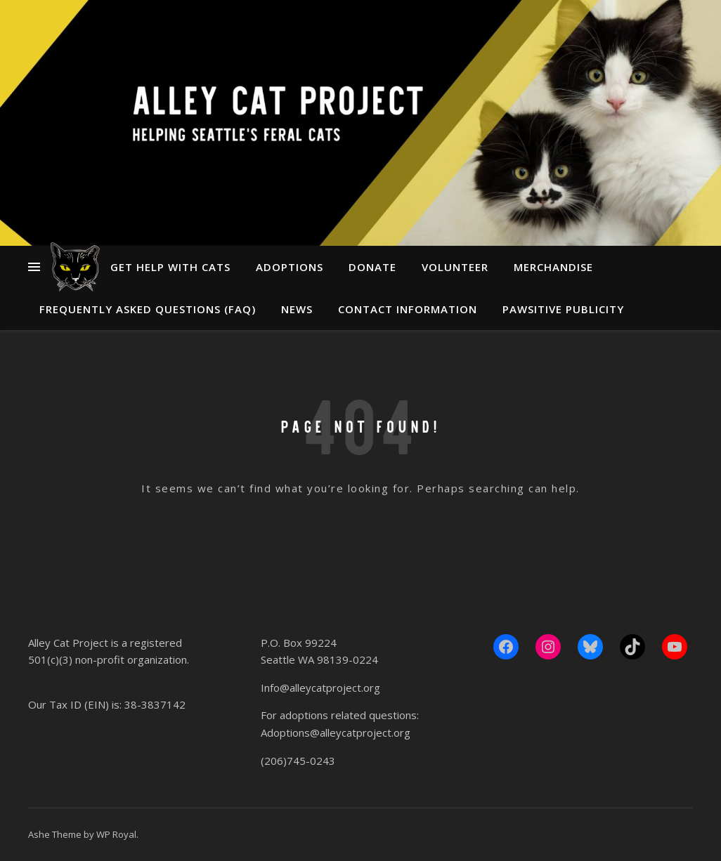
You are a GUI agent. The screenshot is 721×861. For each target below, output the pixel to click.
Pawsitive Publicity (563, 309)
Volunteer (455, 267)
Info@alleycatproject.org (320, 688)
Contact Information (407, 309)
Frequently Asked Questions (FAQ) (147, 309)
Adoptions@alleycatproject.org (335, 732)
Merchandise (553, 267)
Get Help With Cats (170, 267)
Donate (372, 267)
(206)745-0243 (298, 761)
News (297, 309)
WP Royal (116, 834)
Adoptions (289, 267)
